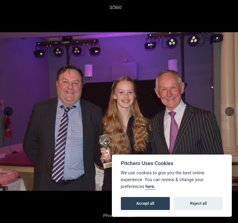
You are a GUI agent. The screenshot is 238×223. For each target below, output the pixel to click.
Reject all (198, 203)
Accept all (145, 203)
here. (150, 186)
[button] (215, 9)
